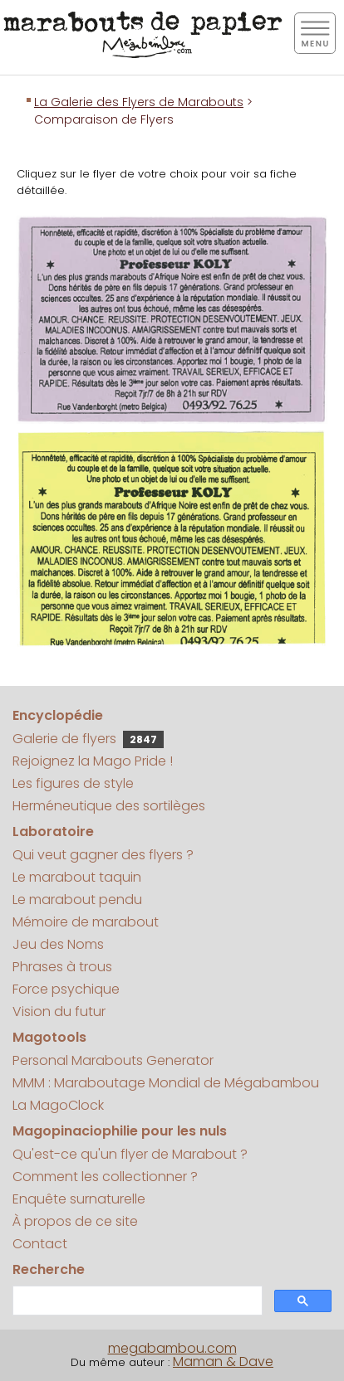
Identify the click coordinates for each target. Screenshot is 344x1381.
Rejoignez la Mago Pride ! (92, 761)
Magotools (49, 1037)
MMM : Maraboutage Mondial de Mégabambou (165, 1082)
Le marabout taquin (76, 877)
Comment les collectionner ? (105, 1176)
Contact (39, 1243)
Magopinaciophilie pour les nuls (119, 1130)
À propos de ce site (75, 1221)
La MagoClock (58, 1105)
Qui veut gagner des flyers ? (103, 854)
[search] (136, 1301)
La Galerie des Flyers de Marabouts (138, 102)
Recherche (48, 1269)
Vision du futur (59, 1011)
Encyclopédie (57, 715)
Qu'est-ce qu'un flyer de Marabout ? (130, 1154)
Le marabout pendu (77, 899)
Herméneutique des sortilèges (108, 805)
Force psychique (66, 989)
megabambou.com (172, 1348)
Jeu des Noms (58, 944)
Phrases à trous (62, 966)
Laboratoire (53, 831)
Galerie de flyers (88, 738)
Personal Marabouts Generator (113, 1060)
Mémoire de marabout (85, 921)
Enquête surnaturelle (78, 1198)
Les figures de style (73, 783)
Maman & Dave (223, 1361)
